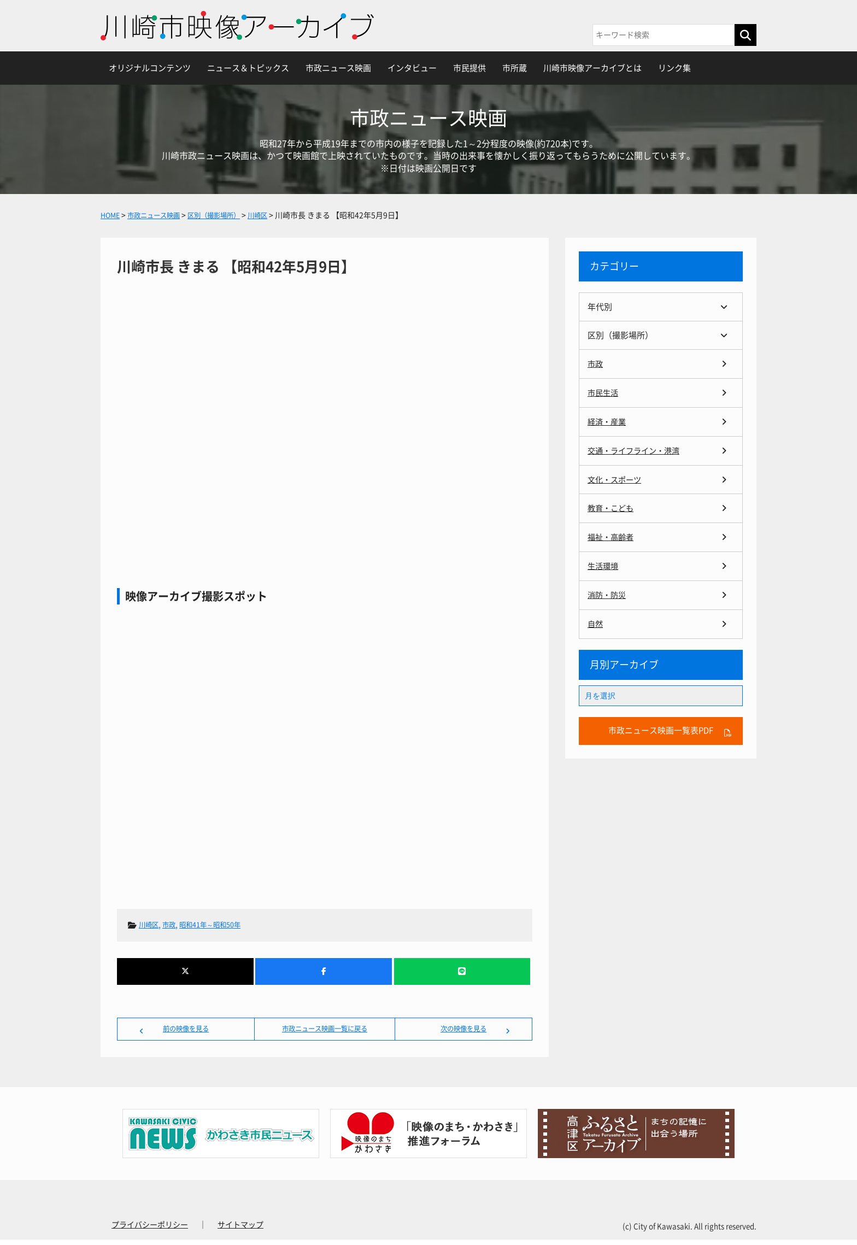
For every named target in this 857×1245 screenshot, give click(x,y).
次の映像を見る (463, 1031)
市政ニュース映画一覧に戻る (324, 1031)
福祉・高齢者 (612, 534)
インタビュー (412, 68)
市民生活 (604, 392)
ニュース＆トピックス (248, 68)
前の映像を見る (186, 1031)
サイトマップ (240, 1230)
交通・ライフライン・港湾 (637, 449)
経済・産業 (608, 420)
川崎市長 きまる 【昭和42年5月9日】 (324, 413)
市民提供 (469, 68)
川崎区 (150, 925)
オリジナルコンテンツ (150, 68)
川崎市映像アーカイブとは (592, 68)
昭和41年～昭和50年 (220, 925)
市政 (173, 925)
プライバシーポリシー (149, 1230)
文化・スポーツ (616, 477)
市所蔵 (514, 68)
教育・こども (612, 506)
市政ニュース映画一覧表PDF (661, 727)
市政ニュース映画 (338, 68)
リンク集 (674, 68)
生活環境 (604, 563)
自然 (596, 619)
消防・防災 (608, 591)
